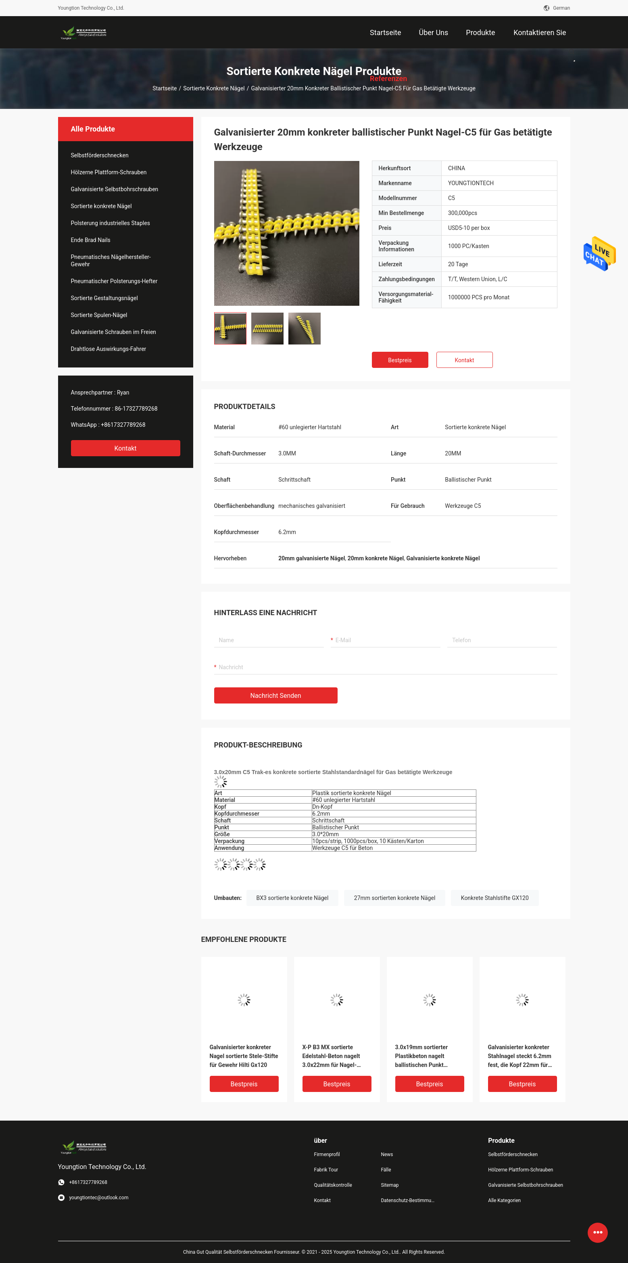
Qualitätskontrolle (333, 1185)
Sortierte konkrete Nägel (214, 88)
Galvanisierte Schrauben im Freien (113, 332)
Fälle (386, 1170)
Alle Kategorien (504, 1200)
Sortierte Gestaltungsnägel (104, 298)
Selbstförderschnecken (100, 155)
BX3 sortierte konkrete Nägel (293, 898)
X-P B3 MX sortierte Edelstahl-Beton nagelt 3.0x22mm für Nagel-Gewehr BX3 (331, 1056)
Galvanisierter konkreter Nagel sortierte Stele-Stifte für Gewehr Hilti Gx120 (244, 1056)
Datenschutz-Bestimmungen (408, 1200)
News (387, 1154)
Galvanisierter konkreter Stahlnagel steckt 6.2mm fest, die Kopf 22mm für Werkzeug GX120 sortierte (521, 1056)
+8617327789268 (123, 425)
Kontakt (125, 448)
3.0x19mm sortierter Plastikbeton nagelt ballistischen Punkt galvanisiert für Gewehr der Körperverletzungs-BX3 (429, 1056)
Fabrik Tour (326, 1170)
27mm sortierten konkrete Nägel (394, 898)
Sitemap (389, 1185)
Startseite (164, 88)
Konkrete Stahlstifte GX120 (495, 898)
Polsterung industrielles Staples (110, 223)
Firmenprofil (327, 1154)
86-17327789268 (136, 408)
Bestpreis (399, 360)
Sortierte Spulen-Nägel (99, 315)
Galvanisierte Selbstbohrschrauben (115, 189)
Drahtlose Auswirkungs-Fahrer (108, 349)
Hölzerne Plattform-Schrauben (109, 172)
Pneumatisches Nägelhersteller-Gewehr (111, 260)
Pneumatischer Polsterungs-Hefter (114, 281)
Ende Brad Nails (91, 240)
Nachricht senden (275, 695)
